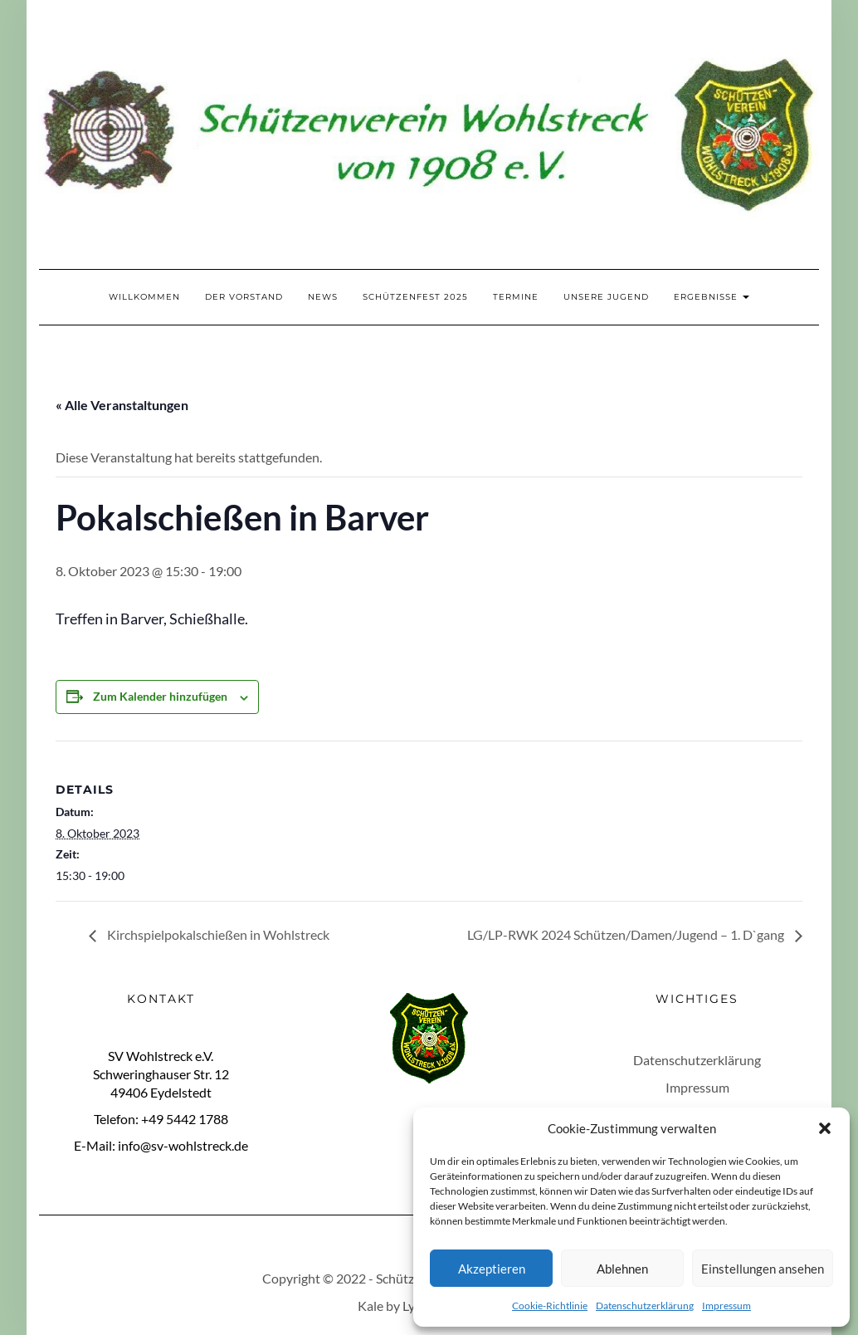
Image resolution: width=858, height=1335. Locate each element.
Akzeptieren (491, 1268)
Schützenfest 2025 (415, 296)
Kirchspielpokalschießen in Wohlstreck (217, 934)
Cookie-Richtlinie (549, 1305)
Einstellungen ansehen (762, 1268)
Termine (516, 296)
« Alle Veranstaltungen (122, 405)
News (323, 296)
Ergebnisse (711, 296)
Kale (370, 1305)
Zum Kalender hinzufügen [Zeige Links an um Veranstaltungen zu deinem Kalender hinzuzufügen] (160, 696)
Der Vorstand (244, 296)
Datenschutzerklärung (645, 1305)
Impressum (726, 1305)
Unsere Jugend (606, 296)
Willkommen (144, 296)
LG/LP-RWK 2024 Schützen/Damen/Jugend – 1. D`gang (627, 934)
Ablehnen (622, 1268)
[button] (825, 1128)
